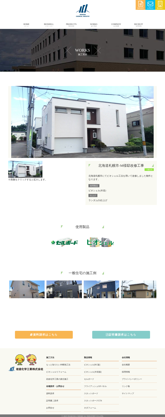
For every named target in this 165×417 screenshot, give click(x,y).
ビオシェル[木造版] (93, 372)
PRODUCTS (71, 24)
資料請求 (140, 5)
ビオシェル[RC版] (92, 364)
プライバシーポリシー (132, 379)
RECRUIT (138, 24)
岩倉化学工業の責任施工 (57, 379)
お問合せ (150, 5)
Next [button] (153, 289)
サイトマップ (128, 393)
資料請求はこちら (44, 334)
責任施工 (160, 5)
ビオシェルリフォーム (56, 372)
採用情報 (126, 372)
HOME (26, 24)
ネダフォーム (90, 407)
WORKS (93, 24)
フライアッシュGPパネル (95, 386)
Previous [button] (11, 289)
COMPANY (116, 24)
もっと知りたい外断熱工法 (58, 364)
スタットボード (91, 393)
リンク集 (126, 386)
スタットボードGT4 (93, 400)
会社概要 (126, 364)
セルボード (89, 379)
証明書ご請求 (52, 400)
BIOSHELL (49, 24)
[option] (26, 289)
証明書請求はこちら (121, 334)
